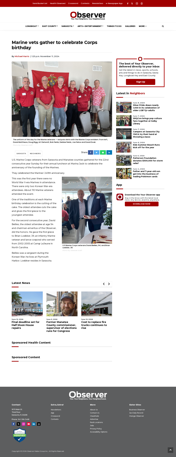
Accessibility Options (98, 432)
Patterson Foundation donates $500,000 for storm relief (148, 161)
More (142, 26)
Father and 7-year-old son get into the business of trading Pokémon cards (146, 174)
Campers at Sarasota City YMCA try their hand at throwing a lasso (146, 134)
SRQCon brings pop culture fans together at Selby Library (147, 121)
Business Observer (137, 410)
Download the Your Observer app (142, 194)
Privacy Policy (96, 429)
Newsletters (97, 3)
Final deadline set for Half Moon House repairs (60, 325)
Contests (85, 3)
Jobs (92, 425)
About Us (94, 410)
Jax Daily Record (136, 413)
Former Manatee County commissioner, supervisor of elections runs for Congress (96, 327)
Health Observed (57, 3)
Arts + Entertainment (90, 26)
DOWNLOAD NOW (141, 204)
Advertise (94, 419)
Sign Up (140, 81)
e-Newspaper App (114, 3)
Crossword (73, 3)
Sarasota (66, 26)
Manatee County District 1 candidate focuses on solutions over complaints (25, 327)
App (52, 413)
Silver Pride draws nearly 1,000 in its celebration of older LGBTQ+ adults (146, 108)
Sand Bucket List (40, 3)
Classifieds (94, 416)
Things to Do (114, 26)
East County (49, 26)
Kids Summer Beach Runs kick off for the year (146, 146)
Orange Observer (136, 416)
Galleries (130, 26)
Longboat (31, 26)
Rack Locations (96, 422)
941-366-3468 (23, 419)
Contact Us (94, 413)
